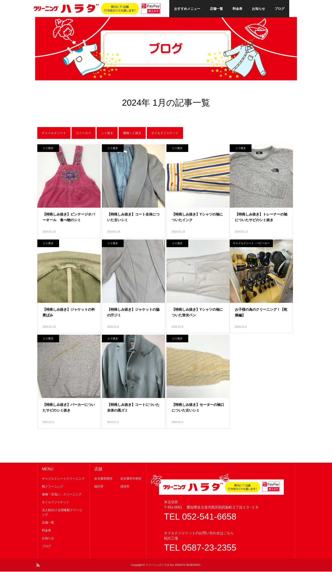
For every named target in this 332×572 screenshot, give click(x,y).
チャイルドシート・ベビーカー (251, 243)
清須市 (124, 487)
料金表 (237, 8)
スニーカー (83, 133)
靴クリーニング (52, 487)
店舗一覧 (216, 8)
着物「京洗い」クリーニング (62, 494)
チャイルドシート (54, 133)
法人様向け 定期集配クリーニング (62, 513)
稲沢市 (98, 487)
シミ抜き (107, 133)
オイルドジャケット (165, 133)
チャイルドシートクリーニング (63, 479)
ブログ (279, 8)
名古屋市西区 (103, 479)
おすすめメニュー (187, 8)
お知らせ (258, 8)
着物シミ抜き (132, 133)
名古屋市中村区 (131, 479)
